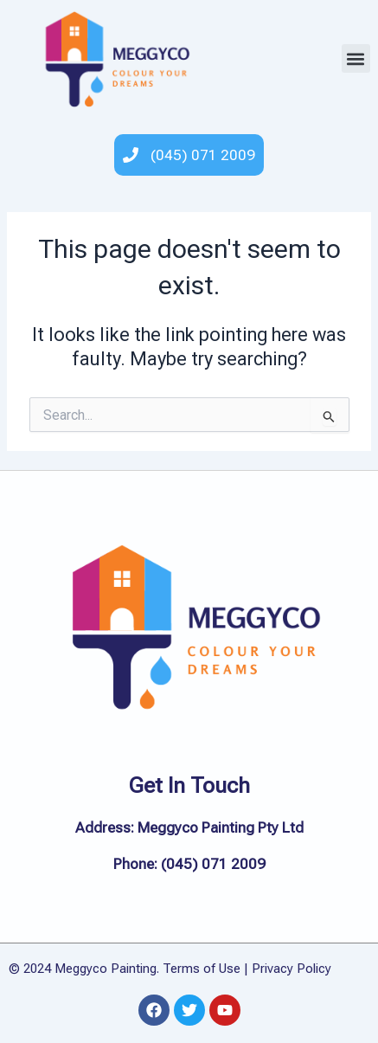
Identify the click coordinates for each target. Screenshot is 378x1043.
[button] (356, 58)
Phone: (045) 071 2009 (189, 863)
